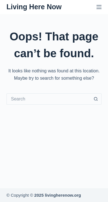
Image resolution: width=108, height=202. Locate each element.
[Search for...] (48, 99)
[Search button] (96, 99)
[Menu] (99, 7)
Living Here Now (34, 7)
